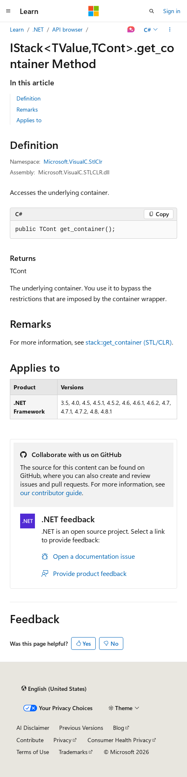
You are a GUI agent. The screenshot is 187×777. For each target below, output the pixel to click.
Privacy (62, 740)
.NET (38, 29)
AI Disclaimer (32, 727)
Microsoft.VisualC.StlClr (73, 161)
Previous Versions (81, 727)
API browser (67, 29)
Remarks (27, 109)
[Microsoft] (93, 11)
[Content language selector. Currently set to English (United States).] (54, 688)
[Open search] (151, 11)
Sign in (171, 11)
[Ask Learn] (131, 29)
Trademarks (73, 752)
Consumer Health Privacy (119, 740)
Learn (17, 29)
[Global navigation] (8, 11)
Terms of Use (32, 752)
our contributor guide (51, 492)
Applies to (29, 120)
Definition (28, 98)
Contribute (30, 740)
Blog (118, 727)
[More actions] (170, 29)
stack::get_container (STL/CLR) (128, 342)
